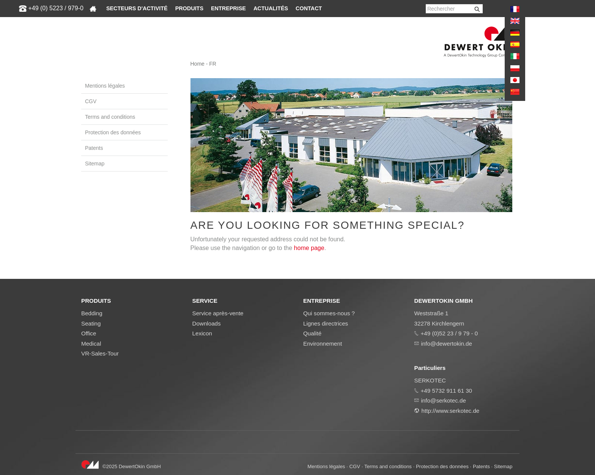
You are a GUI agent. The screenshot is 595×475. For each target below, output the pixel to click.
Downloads (206, 323)
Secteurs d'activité (137, 8)
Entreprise (228, 8)
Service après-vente (218, 313)
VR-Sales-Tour (100, 353)
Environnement (322, 343)
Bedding (91, 313)
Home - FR (203, 64)
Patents (94, 148)
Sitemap (94, 163)
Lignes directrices (325, 323)
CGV (90, 101)
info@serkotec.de (443, 400)
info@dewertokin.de (446, 343)
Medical (91, 343)
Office (88, 333)
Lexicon (202, 333)
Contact (309, 8)
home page (309, 248)
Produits (189, 8)
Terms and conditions (110, 117)
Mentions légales (105, 86)
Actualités (270, 8)
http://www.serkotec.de (451, 410)
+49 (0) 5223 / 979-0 (55, 8)
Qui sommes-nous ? (329, 313)
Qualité (312, 333)
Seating (91, 323)
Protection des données (113, 132)
